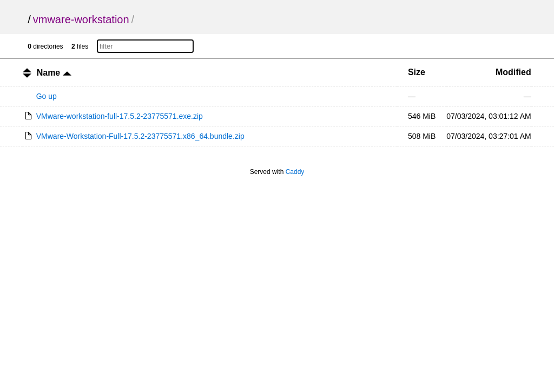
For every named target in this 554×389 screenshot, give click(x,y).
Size (416, 72)
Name (54, 72)
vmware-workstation (81, 19)
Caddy (295, 172)
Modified (513, 72)
